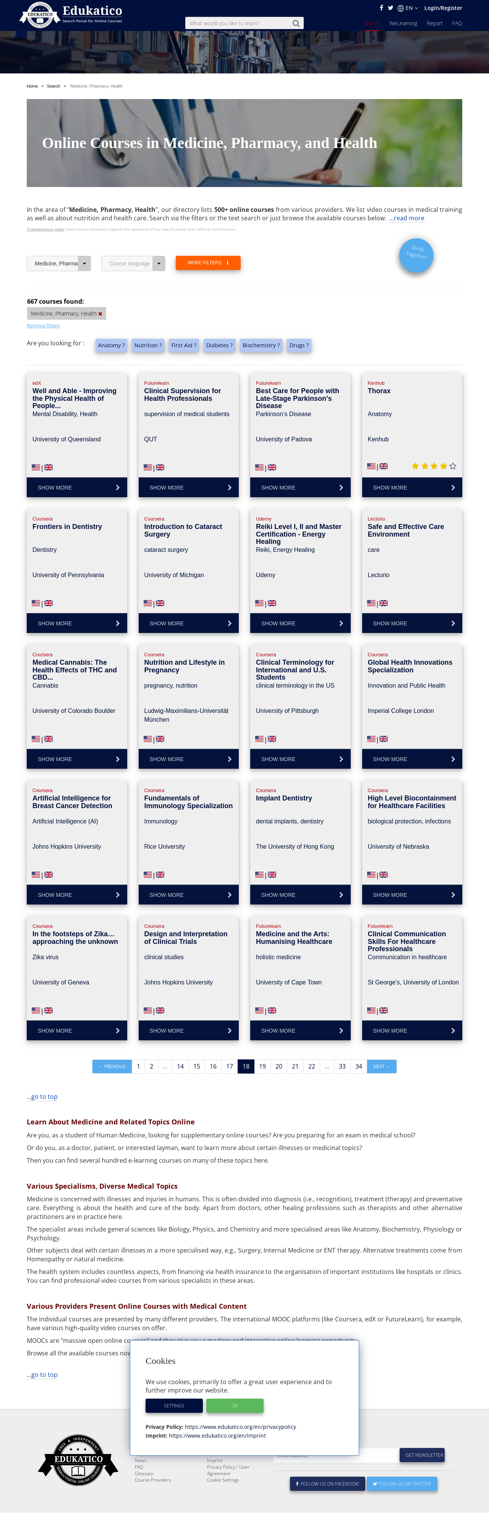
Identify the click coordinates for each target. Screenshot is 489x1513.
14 (180, 1066)
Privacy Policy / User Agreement (228, 1488)
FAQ (457, 23)
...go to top (42, 1096)
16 (213, 1066)
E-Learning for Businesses (234, 1466)
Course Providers (153, 1498)
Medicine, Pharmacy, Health (63, 263)
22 (311, 1066)
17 (229, 1066)
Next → (381, 1066)
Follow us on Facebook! (327, 1502)
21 (295, 1066)
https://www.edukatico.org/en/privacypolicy (239, 1426)
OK (235, 1405)
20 (278, 1066)
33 (342, 1066)
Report (435, 23)
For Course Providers (229, 1472)
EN (407, 8)
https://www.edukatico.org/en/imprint (216, 1435)
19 (262, 1066)
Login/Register (443, 7)
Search (371, 23)
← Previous (112, 1066)
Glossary (144, 1492)
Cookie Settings (223, 1498)
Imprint (214, 1479)
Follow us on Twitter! (402, 1502)
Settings (174, 1405)
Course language (137, 263)
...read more (406, 218)
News (141, 1479)
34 (358, 1066)
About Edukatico (224, 1459)
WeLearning (403, 23)
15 (196, 1066)
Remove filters (43, 325)
